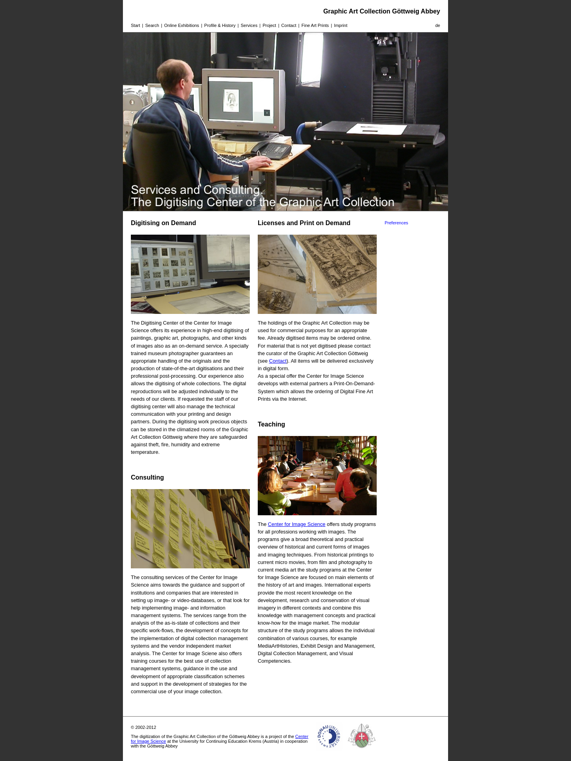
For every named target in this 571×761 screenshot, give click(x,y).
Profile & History (220, 25)
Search (152, 25)
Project (269, 25)
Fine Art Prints (315, 25)
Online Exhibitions (181, 25)
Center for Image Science (297, 524)
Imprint (340, 25)
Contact (288, 25)
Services (249, 25)
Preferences (396, 222)
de (437, 25)
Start (135, 25)
